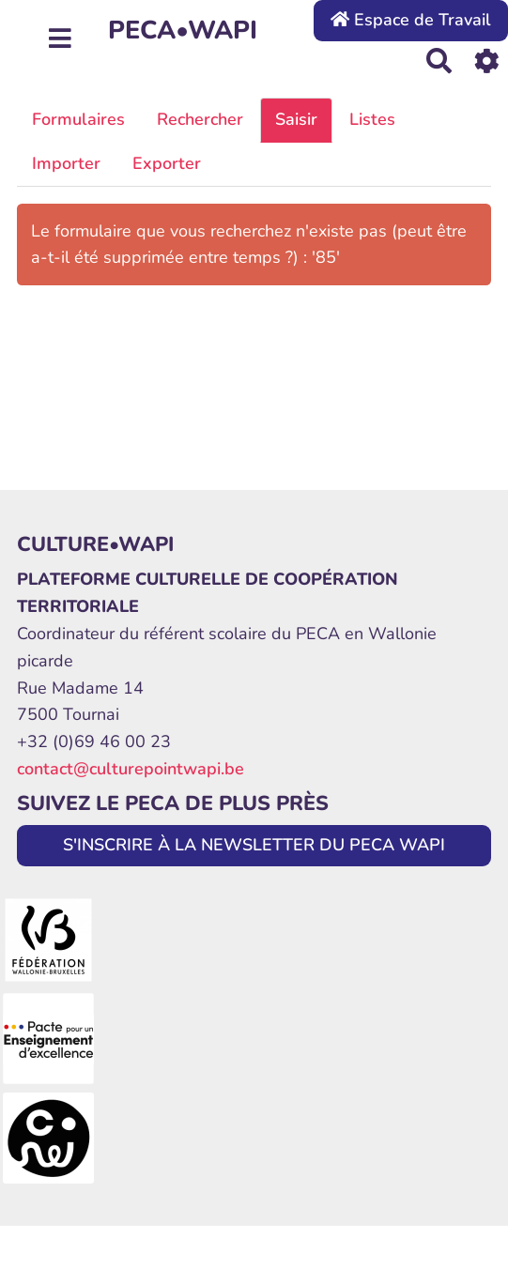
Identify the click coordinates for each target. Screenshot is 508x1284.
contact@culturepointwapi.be (130, 768)
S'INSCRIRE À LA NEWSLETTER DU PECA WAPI (254, 844)
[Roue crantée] (487, 60)
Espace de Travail (411, 19)
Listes (372, 119)
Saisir (296, 119)
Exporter (166, 163)
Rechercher (200, 119)
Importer (66, 163)
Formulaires (78, 119)
